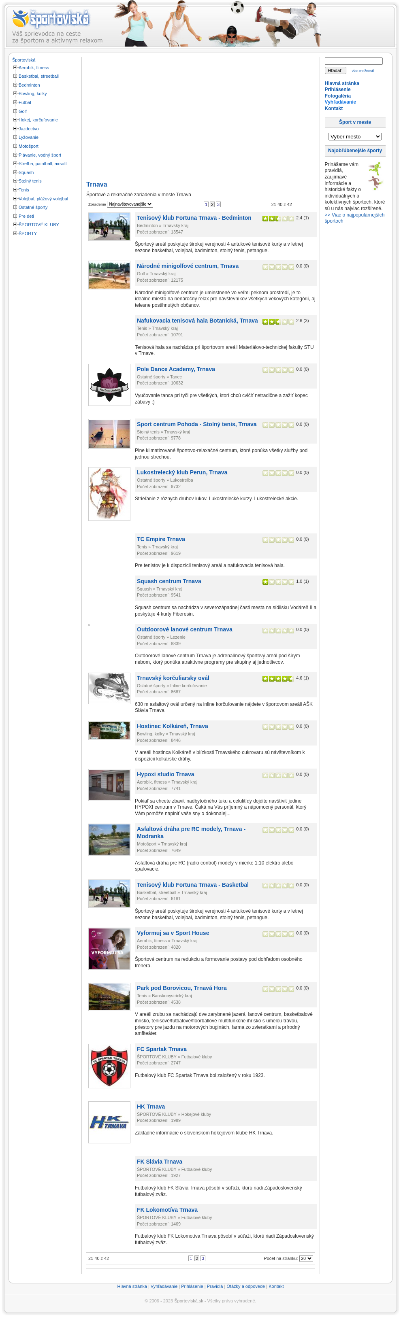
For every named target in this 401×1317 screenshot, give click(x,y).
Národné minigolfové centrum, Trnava (188, 266)
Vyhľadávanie (340, 102)
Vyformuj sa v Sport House (173, 933)
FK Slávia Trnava (159, 1161)
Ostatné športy (33, 207)
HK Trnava (151, 1106)
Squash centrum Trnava (169, 581)
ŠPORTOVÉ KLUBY (39, 224)
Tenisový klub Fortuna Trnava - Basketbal (193, 885)
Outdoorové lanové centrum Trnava (184, 629)
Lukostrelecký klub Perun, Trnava (182, 472)
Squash (26, 172)
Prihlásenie (338, 89)
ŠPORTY (28, 233)
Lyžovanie (28, 137)
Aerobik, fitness (34, 67)
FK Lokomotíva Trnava (167, 1210)
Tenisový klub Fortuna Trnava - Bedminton (194, 218)
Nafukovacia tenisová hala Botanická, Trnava (197, 320)
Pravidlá (215, 1286)
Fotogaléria (338, 96)
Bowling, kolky (33, 93)
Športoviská (23, 59)
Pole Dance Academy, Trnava (176, 369)
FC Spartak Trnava (162, 1049)
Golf (23, 111)
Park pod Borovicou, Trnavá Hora (182, 988)
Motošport (28, 146)
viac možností (363, 71)
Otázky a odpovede (245, 1286)
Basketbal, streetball (39, 76)
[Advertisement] (44, 361)
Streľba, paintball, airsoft (43, 163)
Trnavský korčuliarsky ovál (173, 678)
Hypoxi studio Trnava (165, 774)
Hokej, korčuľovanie (38, 119)
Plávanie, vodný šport (40, 155)
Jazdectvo (29, 128)
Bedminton (29, 85)
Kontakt (334, 108)
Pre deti (26, 216)
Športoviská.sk (188, 1300)
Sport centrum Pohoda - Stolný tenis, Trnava (197, 424)
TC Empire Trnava (161, 539)
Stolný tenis (30, 180)
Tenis (24, 189)
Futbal (25, 102)
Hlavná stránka (342, 83)
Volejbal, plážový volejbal (43, 198)
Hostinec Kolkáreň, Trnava (172, 726)
